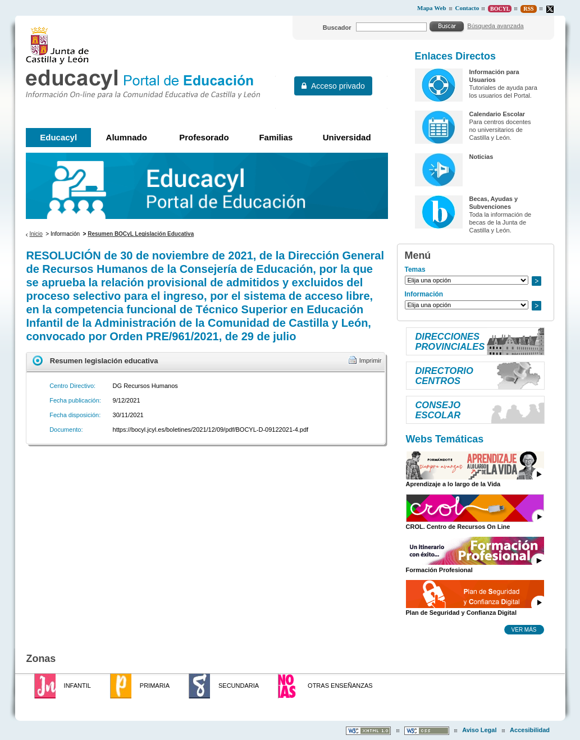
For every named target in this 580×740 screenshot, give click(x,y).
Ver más (524, 629)
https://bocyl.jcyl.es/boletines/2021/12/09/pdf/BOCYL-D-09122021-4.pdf (211, 429)
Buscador (337, 27)
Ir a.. (536, 281)
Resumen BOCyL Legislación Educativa (141, 234)
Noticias (481, 156)
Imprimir (370, 360)
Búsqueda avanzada (495, 25)
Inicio (35, 234)
